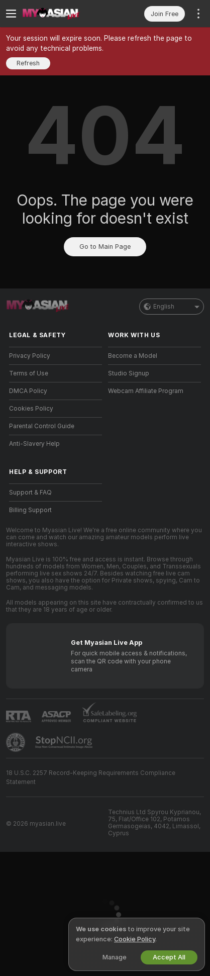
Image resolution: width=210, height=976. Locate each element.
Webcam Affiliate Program (145, 391)
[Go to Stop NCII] (64, 742)
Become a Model (132, 355)
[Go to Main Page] (63, 13)
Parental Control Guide (41, 426)
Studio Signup (128, 373)
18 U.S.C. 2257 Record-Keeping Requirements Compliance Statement (90, 777)
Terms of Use (28, 373)
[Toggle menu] (11, 13)
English (171, 306)
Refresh (28, 63)
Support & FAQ (30, 492)
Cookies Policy (31, 408)
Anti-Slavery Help (34, 443)
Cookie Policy (134, 939)
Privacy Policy (29, 355)
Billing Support (30, 510)
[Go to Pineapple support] (16, 742)
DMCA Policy (28, 391)
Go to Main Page (105, 246)
